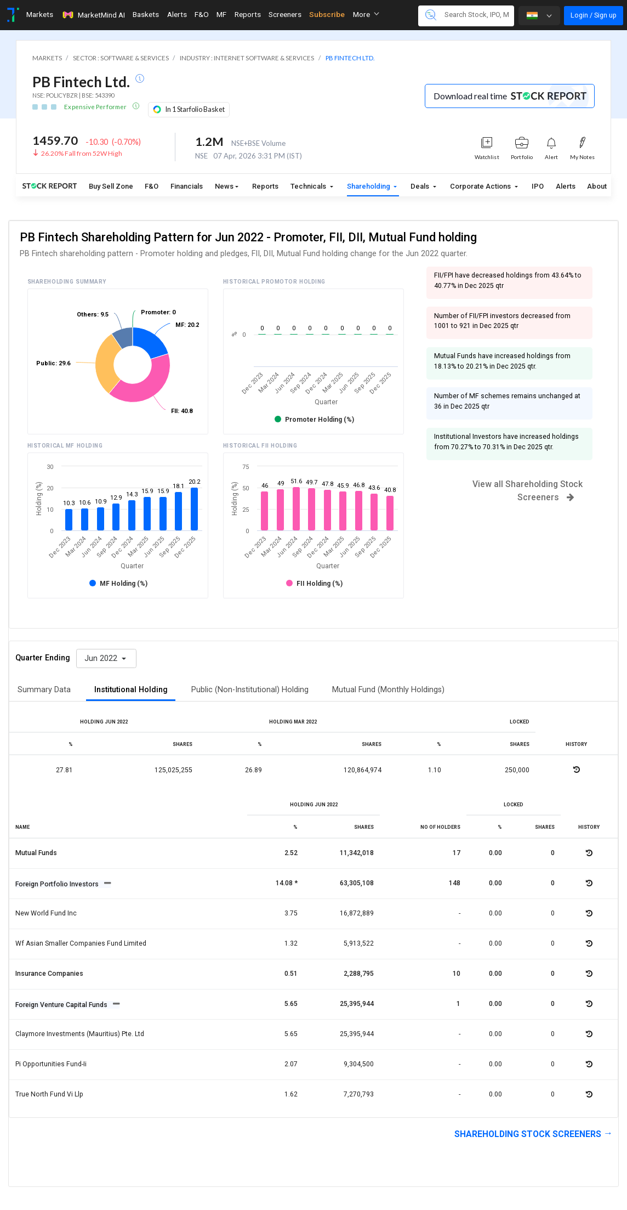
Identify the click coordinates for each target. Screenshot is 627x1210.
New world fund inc (46, 913)
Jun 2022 (101, 658)
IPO (538, 186)
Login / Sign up (594, 15)
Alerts (565, 186)
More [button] (366, 14)
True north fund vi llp (49, 1094)
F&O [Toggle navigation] (202, 14)
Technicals (309, 186)
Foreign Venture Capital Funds (62, 1005)
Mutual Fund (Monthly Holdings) (388, 689)
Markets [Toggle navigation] (39, 14)
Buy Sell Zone (111, 186)
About (597, 186)
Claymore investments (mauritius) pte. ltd (79, 1034)
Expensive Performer (96, 106)
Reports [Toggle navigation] (248, 14)
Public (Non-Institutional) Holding (250, 689)
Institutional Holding (131, 689)
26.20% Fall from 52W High (81, 153)
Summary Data (44, 689)
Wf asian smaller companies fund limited (80, 943)
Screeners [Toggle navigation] (285, 14)
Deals (421, 186)
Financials (186, 186)
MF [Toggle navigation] (221, 14)
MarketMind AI (93, 14)
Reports (265, 186)
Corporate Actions (481, 186)
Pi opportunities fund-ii (51, 1064)
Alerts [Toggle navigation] (177, 14)
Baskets (146, 14)
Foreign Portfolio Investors (57, 884)
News (224, 186)
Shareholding (369, 186)
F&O (151, 186)
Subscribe (327, 14)
